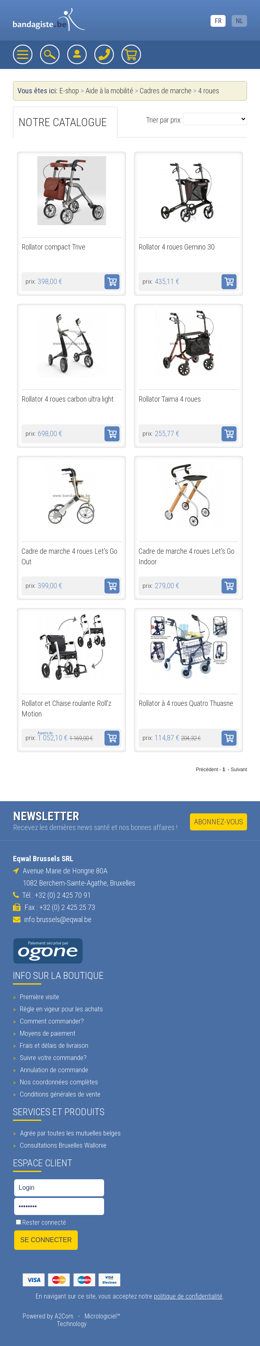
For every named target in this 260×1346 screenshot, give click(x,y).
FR (218, 21)
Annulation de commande (53, 1070)
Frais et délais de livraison (53, 1045)
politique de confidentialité (188, 1296)
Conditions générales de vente (59, 1094)
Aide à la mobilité (109, 90)
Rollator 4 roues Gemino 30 (177, 247)
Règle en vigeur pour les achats (60, 1009)
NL (239, 21)
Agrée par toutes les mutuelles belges (69, 1133)
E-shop (69, 90)
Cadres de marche (166, 90)
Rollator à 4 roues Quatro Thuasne (186, 703)
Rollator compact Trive (53, 247)
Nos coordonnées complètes (58, 1082)
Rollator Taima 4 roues (170, 399)
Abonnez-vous (218, 821)
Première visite (38, 997)
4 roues (208, 90)
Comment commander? (51, 1021)
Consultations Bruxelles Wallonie (62, 1145)
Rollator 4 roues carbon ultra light (67, 399)
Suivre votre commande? (52, 1058)
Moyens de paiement (46, 1033)
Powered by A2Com (48, 1316)
